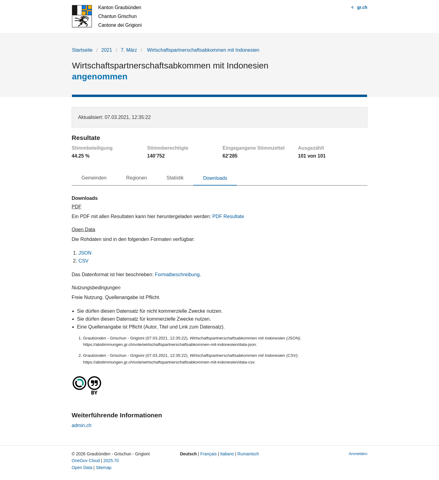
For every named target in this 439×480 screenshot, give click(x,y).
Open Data (82, 467)
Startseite (82, 50)
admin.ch (81, 425)
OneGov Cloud (86, 460)
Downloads (215, 178)
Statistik (175, 177)
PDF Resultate (228, 216)
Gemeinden (94, 177)
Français (208, 453)
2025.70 (111, 460)
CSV (83, 260)
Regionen (136, 177)
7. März (129, 50)
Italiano (227, 453)
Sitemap (103, 467)
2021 (106, 50)
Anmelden (358, 453)
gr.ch (362, 7)
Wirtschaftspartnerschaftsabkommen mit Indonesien (202, 50)
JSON (84, 253)
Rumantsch (248, 453)
